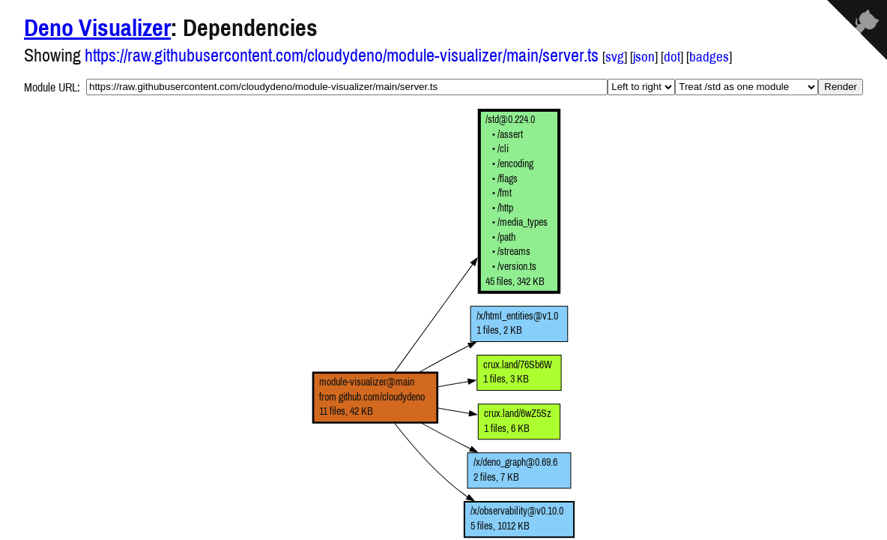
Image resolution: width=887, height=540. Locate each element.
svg (614, 56)
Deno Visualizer (97, 27)
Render (840, 86)
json (644, 56)
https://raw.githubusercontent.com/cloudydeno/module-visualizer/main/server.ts (342, 55)
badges (709, 56)
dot (672, 56)
